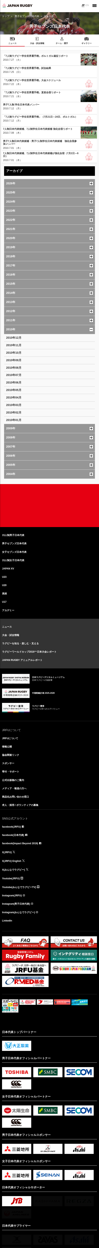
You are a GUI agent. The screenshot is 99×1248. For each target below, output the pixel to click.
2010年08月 (13, 367)
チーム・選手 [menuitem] (62, 43)
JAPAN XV (8, 568)
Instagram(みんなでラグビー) (18, 912)
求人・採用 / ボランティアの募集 (20, 805)
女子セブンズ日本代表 (14, 552)
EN (87, 5)
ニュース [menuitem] (12, 43)
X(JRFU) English (11, 861)
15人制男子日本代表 (13, 535)
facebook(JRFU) (11, 826)
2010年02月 (13, 412)
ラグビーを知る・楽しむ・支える (20, 643)
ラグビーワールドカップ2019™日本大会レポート (29, 651)
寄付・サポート (10, 771)
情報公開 (7, 746)
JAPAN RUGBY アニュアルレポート (22, 660)
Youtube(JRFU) (11, 878)
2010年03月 (13, 405)
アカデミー (8, 610)
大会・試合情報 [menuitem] (37, 43)
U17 (4, 601)
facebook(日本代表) (13, 835)
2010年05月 (13, 390)
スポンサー (8, 763)
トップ (5, 16)
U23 (4, 577)
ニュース (7, 626)
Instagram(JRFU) (12, 895)
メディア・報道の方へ (14, 788)
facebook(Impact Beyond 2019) (20, 843)
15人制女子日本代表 (13, 560)
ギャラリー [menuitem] (86, 43)
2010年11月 (13, 345)
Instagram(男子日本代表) (16, 903)
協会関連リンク (10, 755)
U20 (4, 585)
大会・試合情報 (10, 635)
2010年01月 (13, 420)
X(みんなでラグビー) (13, 869)
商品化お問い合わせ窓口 (15, 796)
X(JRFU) (7, 852)
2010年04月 (13, 397)
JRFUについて (10, 738)
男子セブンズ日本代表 (27, 16)
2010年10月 (13, 352)
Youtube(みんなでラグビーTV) (19, 887)
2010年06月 (13, 382)
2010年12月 (13, 337)
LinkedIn (7, 920)
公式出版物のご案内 (13, 780)
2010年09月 (13, 360)
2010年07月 (13, 375)
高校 (4, 593)
